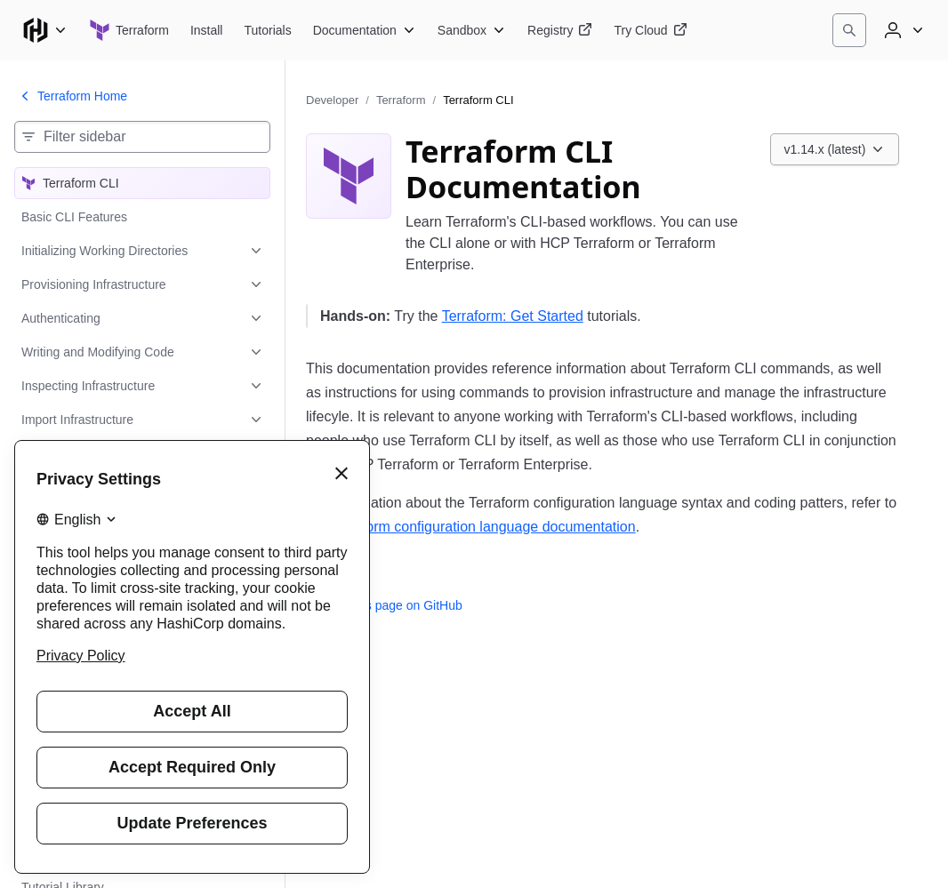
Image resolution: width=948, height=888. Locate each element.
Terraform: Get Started (512, 316)
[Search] (849, 30)
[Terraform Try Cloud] (650, 30)
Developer (332, 100)
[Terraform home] (129, 30)
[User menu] (902, 30)
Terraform (401, 100)
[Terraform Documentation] (364, 30)
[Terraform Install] (207, 30)
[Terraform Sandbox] (472, 30)
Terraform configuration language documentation (482, 526)
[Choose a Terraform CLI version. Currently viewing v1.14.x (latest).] (835, 149)
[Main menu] (44, 30)
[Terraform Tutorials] (267, 30)
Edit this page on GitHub (384, 605)
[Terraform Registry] (560, 30)
